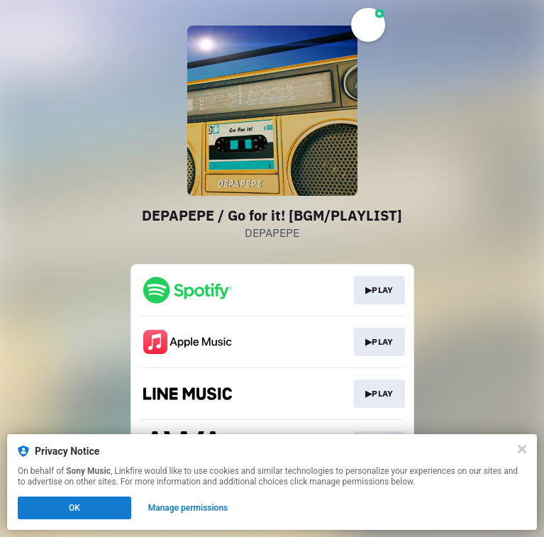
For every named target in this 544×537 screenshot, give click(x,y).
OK (74, 508)
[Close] (522, 449)
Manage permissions (188, 508)
